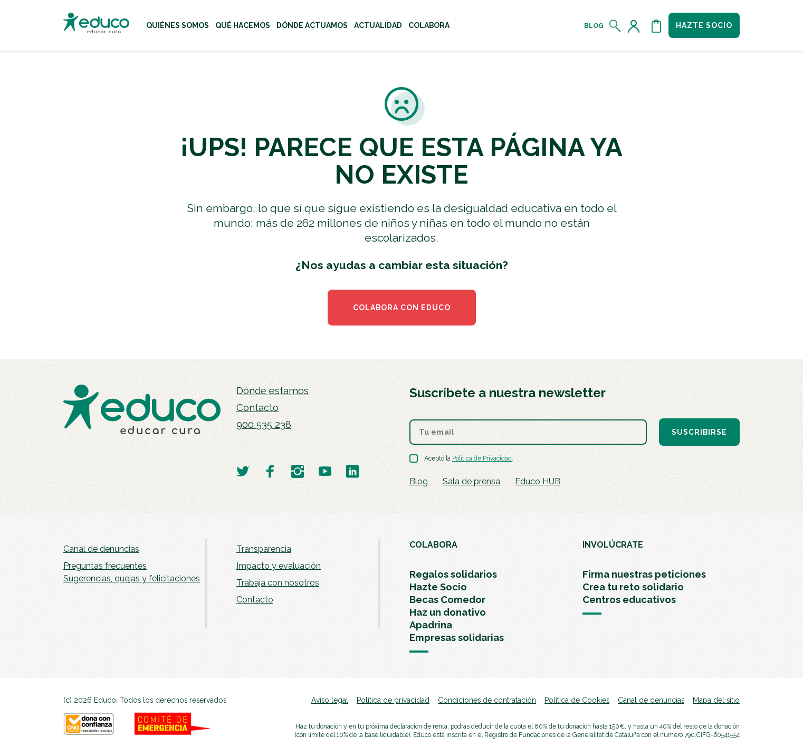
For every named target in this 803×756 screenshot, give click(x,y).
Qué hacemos (242, 25)
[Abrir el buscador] (615, 26)
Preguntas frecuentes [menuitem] (105, 566)
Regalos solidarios (453, 574)
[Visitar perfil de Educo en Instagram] (297, 471)
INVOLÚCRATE (612, 545)
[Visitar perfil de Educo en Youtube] (325, 471)
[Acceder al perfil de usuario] (635, 26)
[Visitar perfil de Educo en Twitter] (242, 471)
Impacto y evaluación (278, 566)
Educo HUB (537, 481)
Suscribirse (699, 432)
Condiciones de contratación (487, 700)
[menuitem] (177, 25)
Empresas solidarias (456, 637)
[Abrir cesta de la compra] (656, 26)
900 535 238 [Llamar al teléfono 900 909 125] (263, 424)
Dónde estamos (272, 390)
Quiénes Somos (177, 25)
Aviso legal (329, 700)
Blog (594, 26)
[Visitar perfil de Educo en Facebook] (270, 471)
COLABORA (433, 545)
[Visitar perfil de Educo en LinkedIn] (352, 471)
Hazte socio (704, 25)
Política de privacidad (393, 700)
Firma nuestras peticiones (644, 574)
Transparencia (263, 549)
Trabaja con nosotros (277, 583)
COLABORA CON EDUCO (402, 307)
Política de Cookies (576, 700)
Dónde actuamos (312, 25)
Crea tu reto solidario (633, 586)
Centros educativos (629, 599)
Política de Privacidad (482, 458)
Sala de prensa (471, 481)
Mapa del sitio (716, 700)
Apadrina (430, 624)
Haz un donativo (447, 612)
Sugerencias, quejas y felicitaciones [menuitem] (131, 578)
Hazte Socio (438, 586)
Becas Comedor (447, 599)
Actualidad (378, 25)
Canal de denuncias (101, 549)
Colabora (429, 25)
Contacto (257, 407)
